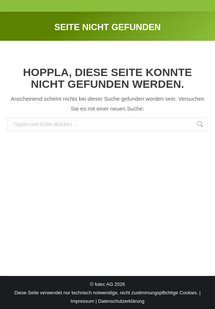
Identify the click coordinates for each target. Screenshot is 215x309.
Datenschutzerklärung (121, 301)
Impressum (82, 301)
